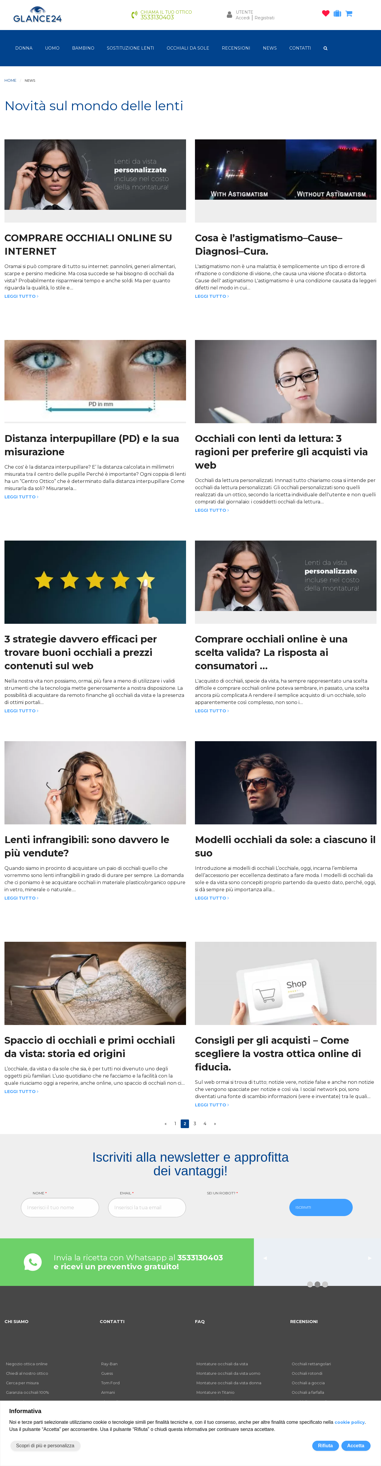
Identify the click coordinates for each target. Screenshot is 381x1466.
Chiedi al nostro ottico (27, 1373)
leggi (348, 1270)
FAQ (200, 1321)
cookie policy (350, 1422)
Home (10, 80)
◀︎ (267, 1257)
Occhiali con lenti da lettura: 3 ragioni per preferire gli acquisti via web (281, 452)
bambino (83, 48)
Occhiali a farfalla (308, 1392)
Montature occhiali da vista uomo (228, 1373)
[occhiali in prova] (339, 14)
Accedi (243, 18)
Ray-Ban (109, 1364)
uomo (52, 48)
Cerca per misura (22, 1383)
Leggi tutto (21, 296)
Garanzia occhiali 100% (27, 1392)
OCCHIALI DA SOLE (188, 48)
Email (127, 1193)
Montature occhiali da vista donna (228, 1383)
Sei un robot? (222, 1193)
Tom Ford (110, 1383)
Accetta (355, 1445)
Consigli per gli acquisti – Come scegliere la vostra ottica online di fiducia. (278, 1053)
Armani (108, 1392)
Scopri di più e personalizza (45, 1445)
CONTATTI (300, 48)
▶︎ (372, 1257)
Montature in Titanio (215, 1392)
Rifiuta (325, 1445)
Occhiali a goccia (308, 1383)
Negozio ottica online (27, 1364)
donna (23, 48)
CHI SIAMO (16, 1321)
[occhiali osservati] (327, 14)
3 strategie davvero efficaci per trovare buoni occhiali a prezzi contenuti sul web (80, 652)
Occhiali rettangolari (311, 1364)
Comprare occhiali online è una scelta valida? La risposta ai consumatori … (271, 652)
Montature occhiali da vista (222, 1364)
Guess (107, 1373)
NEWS (270, 48)
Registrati (264, 18)
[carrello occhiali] (350, 14)
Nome (40, 1193)
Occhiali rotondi (307, 1373)
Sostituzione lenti (130, 48)
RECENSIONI (236, 48)
